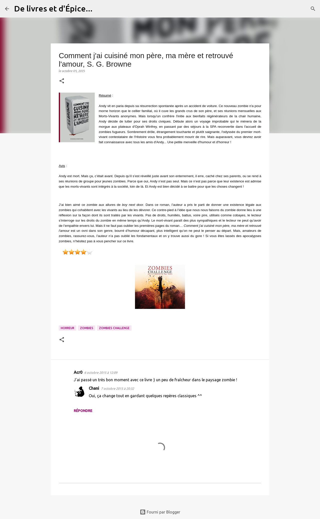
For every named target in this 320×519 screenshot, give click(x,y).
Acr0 (78, 372)
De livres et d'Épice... (53, 8)
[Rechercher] (99, 9)
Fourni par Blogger (160, 512)
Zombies (86, 328)
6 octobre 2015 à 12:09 (100, 372)
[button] (62, 81)
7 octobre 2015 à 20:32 (117, 388)
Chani (94, 388)
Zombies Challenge (114, 328)
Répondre (83, 411)
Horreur (67, 328)
